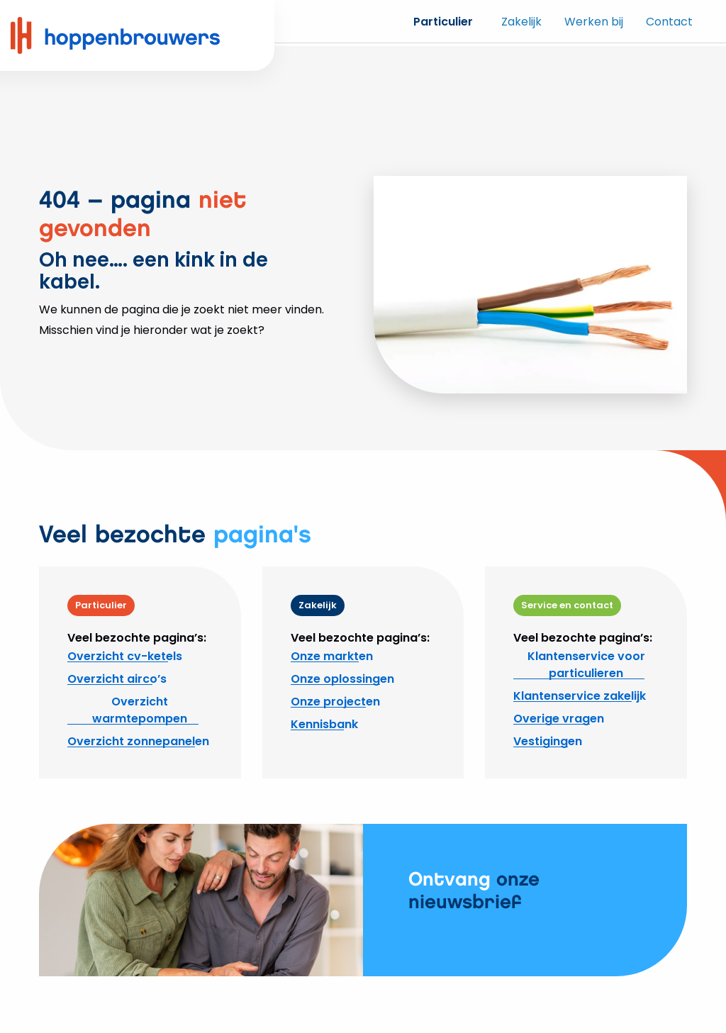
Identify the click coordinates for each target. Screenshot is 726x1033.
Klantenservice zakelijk (579, 696)
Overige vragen (558, 718)
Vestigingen (547, 741)
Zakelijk (521, 21)
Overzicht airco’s (117, 679)
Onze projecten (335, 701)
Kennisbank (324, 724)
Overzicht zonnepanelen (138, 741)
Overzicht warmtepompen (139, 710)
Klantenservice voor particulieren (586, 664)
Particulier (443, 21)
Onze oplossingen (342, 679)
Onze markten (332, 656)
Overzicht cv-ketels (124, 656)
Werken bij (593, 21)
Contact (669, 21)
